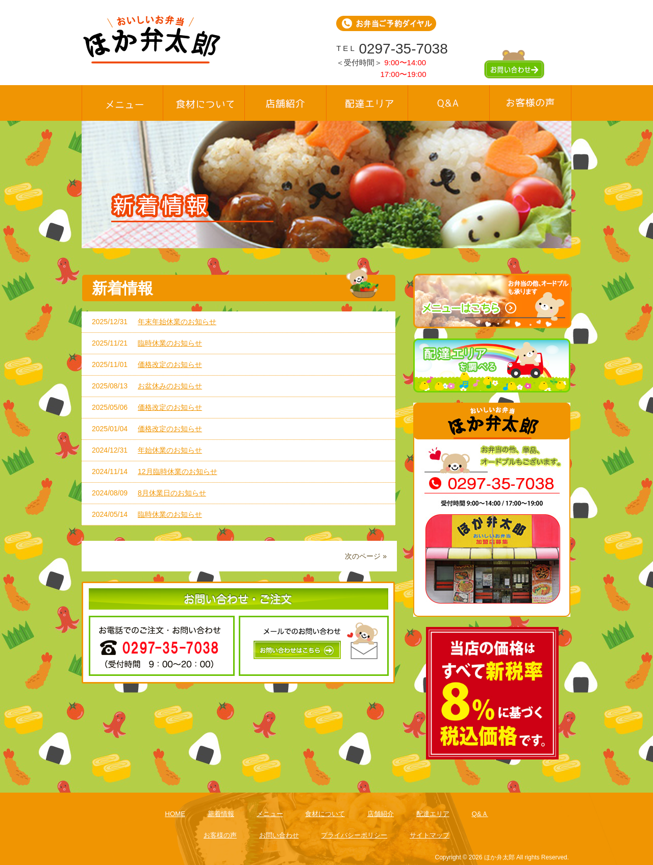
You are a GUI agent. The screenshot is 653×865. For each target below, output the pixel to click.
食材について (325, 814)
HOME (175, 814)
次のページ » (366, 556)
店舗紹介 (380, 814)
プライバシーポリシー (354, 835)
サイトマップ (429, 835)
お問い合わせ (279, 835)
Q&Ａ (479, 814)
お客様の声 (220, 835)
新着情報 (221, 814)
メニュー (270, 814)
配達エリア (432, 814)
